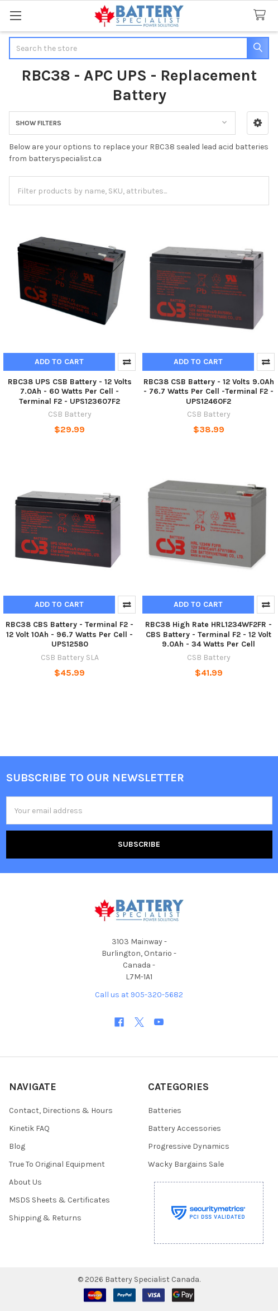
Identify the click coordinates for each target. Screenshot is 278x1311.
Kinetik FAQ (29, 1128)
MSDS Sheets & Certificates (59, 1200)
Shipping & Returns (45, 1218)
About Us (25, 1182)
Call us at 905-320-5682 (139, 994)
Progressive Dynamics (188, 1146)
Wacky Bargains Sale (186, 1164)
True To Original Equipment (57, 1164)
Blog (17, 1146)
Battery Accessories (184, 1128)
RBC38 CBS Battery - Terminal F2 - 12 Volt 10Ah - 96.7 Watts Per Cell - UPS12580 (69, 634)
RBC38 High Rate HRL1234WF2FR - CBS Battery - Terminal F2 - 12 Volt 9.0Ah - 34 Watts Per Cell (208, 634)
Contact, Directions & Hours (61, 1110)
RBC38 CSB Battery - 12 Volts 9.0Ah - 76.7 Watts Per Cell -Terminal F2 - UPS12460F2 (208, 391)
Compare (127, 362)
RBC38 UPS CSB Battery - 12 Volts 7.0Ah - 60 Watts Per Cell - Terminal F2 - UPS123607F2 (70, 391)
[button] (258, 123)
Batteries (164, 1110)
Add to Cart (59, 361)
